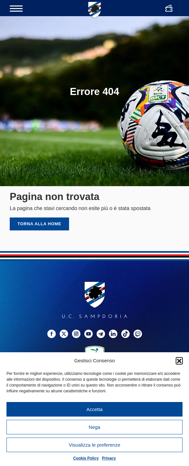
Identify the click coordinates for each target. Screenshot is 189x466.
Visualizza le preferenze (94, 445)
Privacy (109, 458)
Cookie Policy (86, 458)
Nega (94, 427)
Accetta (94, 409)
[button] (179, 360)
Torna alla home (39, 223)
